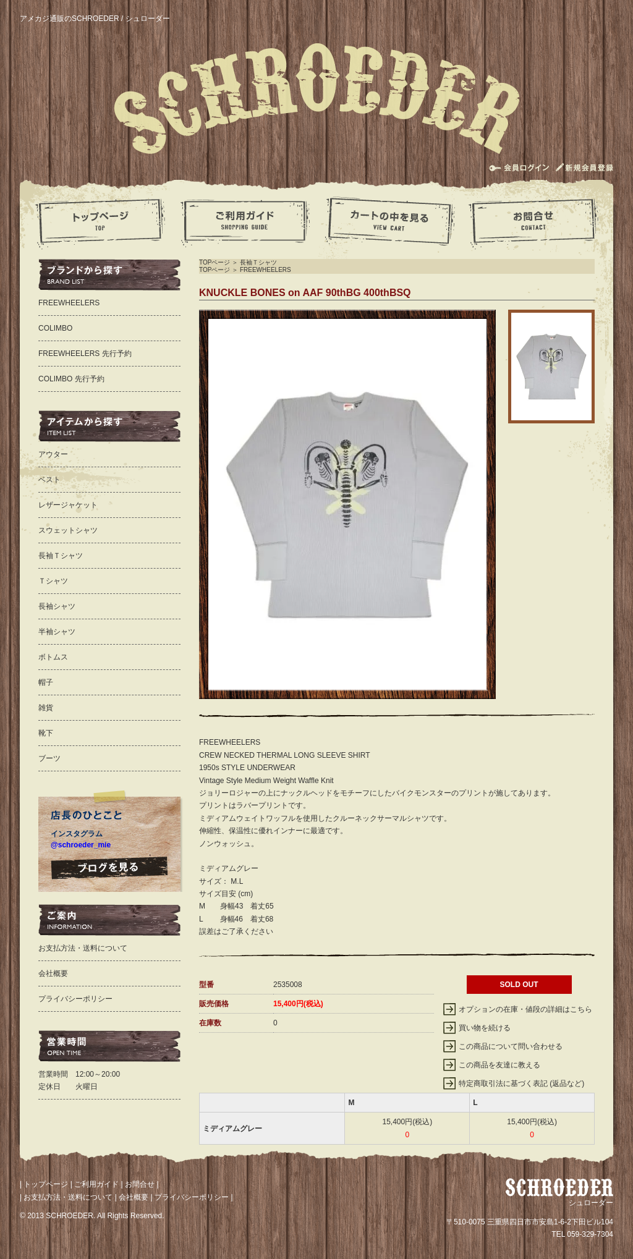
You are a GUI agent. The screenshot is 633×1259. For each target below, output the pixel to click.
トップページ (45, 1184)
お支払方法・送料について (82, 948)
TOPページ (214, 262)
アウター (53, 454)
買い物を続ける (485, 1028)
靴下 (45, 733)
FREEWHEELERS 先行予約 (85, 353)
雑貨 (45, 707)
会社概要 (53, 973)
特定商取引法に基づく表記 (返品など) (521, 1083)
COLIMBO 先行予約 (71, 379)
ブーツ (49, 758)
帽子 (45, 682)
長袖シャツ (56, 606)
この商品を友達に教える (499, 1065)
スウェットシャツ (68, 530)
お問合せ (140, 1184)
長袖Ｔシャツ (258, 262)
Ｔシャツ (53, 581)
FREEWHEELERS (265, 269)
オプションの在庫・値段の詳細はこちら (525, 1009)
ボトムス (53, 657)
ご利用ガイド (96, 1184)
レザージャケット (68, 505)
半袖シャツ (56, 631)
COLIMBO (55, 328)
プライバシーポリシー (75, 998)
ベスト (49, 479)
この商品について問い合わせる (511, 1046)
